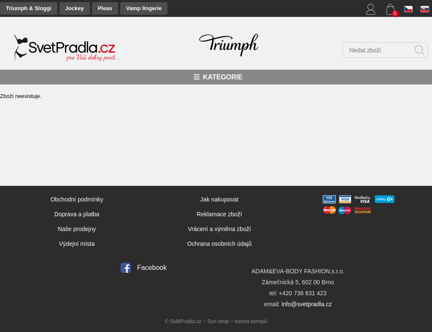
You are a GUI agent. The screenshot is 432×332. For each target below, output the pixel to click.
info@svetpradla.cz (306, 304)
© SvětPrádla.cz (183, 321)
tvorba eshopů (251, 321)
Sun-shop (218, 321)
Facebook (152, 267)
